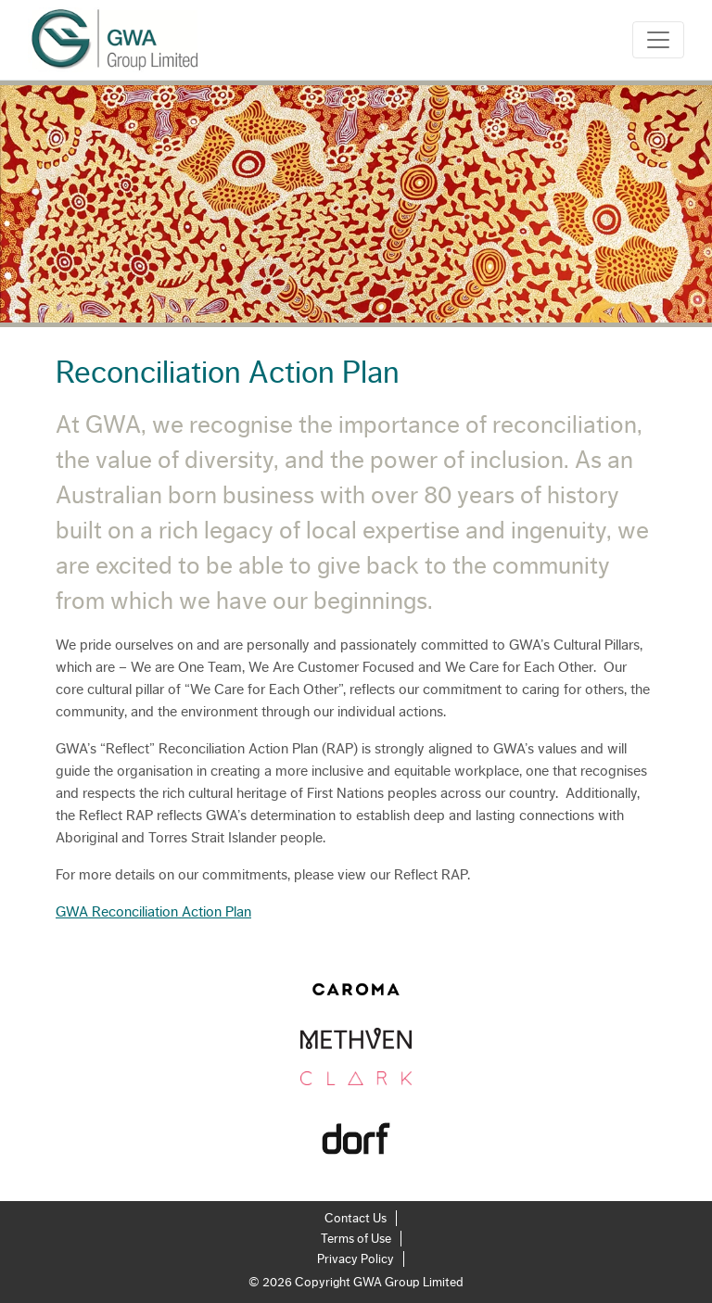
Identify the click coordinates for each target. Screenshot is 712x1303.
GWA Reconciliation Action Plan (153, 912)
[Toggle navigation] (658, 39)
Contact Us (355, 1218)
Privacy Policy (355, 1259)
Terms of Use (356, 1239)
